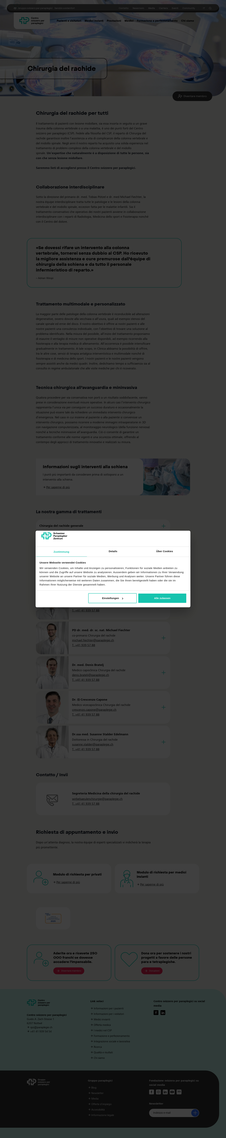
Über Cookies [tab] (164, 551)
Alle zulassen (162, 598)
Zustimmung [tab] (61, 551)
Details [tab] (113, 551)
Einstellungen (112, 598)
